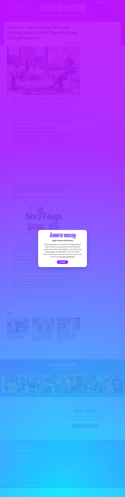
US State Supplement (67, 257)
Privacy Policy (50, 252)
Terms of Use (76, 244)
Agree (62, 262)
